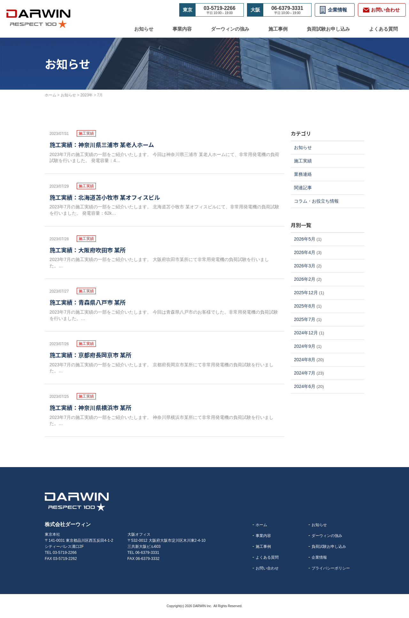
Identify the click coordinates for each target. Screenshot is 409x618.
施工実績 (303, 160)
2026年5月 (304, 239)
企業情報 (337, 9)
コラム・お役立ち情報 (316, 201)
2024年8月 (304, 359)
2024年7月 (304, 373)
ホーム (261, 525)
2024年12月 (306, 332)
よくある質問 (383, 29)
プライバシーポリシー (331, 568)
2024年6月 (304, 386)
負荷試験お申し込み (328, 29)
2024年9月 (304, 346)
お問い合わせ (267, 568)
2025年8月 (304, 306)
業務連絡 (303, 174)
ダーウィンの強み (230, 29)
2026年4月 (304, 252)
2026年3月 (304, 265)
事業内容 (182, 29)
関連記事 (303, 187)
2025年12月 (306, 292)
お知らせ (143, 29)
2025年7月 (304, 319)
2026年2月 (304, 279)
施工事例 (278, 29)
